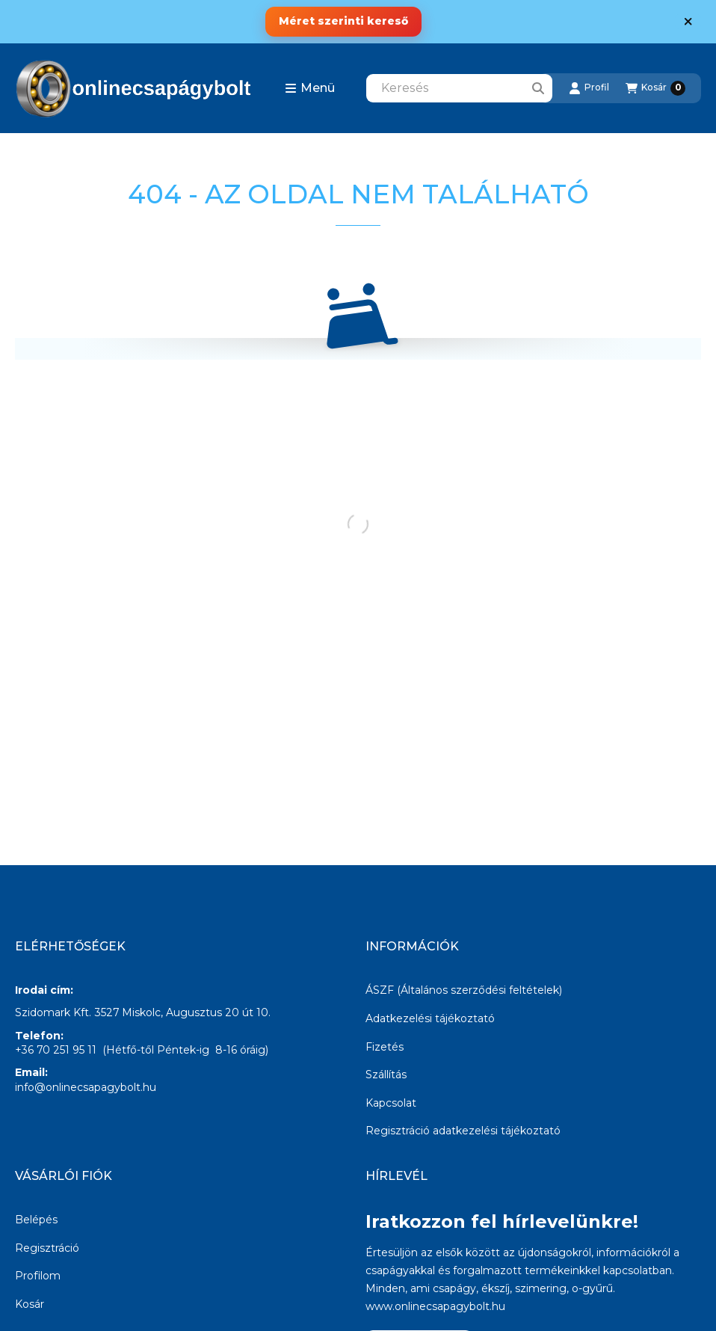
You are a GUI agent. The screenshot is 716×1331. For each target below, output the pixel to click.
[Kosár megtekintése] (655, 88)
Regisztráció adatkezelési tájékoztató (463, 1130)
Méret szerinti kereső (343, 21)
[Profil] (589, 88)
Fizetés (384, 1047)
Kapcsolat (390, 1103)
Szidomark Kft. (53, 1012)
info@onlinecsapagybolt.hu (85, 1087)
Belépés (36, 1219)
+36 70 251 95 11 (55, 1050)
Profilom (38, 1275)
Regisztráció (47, 1248)
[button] (310, 88)
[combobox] (459, 88)
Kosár (29, 1304)
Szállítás (386, 1074)
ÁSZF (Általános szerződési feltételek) (463, 990)
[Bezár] (688, 21)
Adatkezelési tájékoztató (430, 1018)
